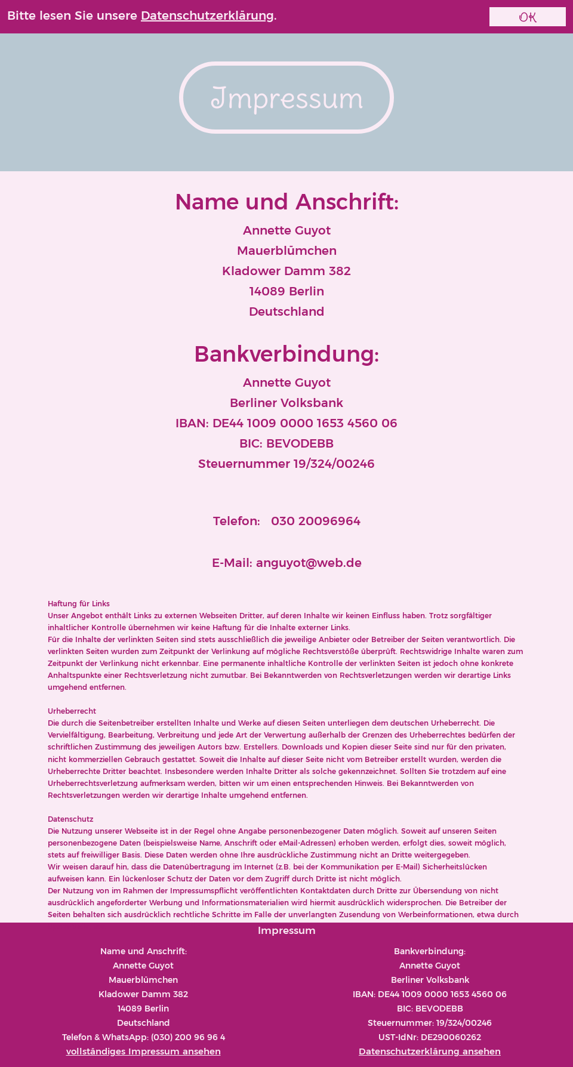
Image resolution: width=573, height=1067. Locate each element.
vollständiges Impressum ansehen (143, 1051)
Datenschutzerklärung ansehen (430, 1051)
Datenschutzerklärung (207, 15)
